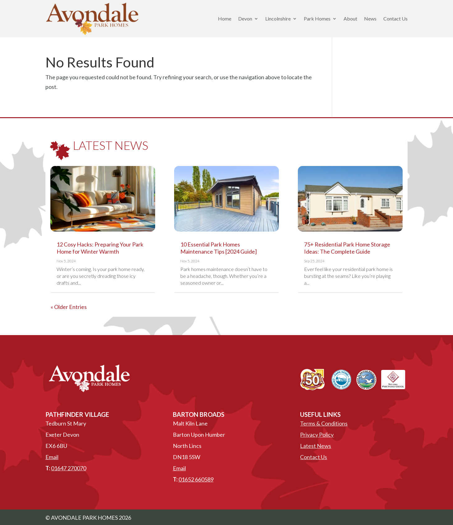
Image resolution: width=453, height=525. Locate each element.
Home (224, 18)
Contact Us (395, 18)
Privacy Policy (317, 434)
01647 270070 (68, 468)
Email (51, 457)
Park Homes (317, 18)
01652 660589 (196, 479)
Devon (245, 18)
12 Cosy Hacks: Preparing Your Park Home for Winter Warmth (100, 248)
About (350, 18)
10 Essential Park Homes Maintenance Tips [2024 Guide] (218, 248)
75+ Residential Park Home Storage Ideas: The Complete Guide (347, 248)
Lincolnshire (278, 18)
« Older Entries (69, 306)
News (370, 18)
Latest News (315, 445)
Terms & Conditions (324, 423)
